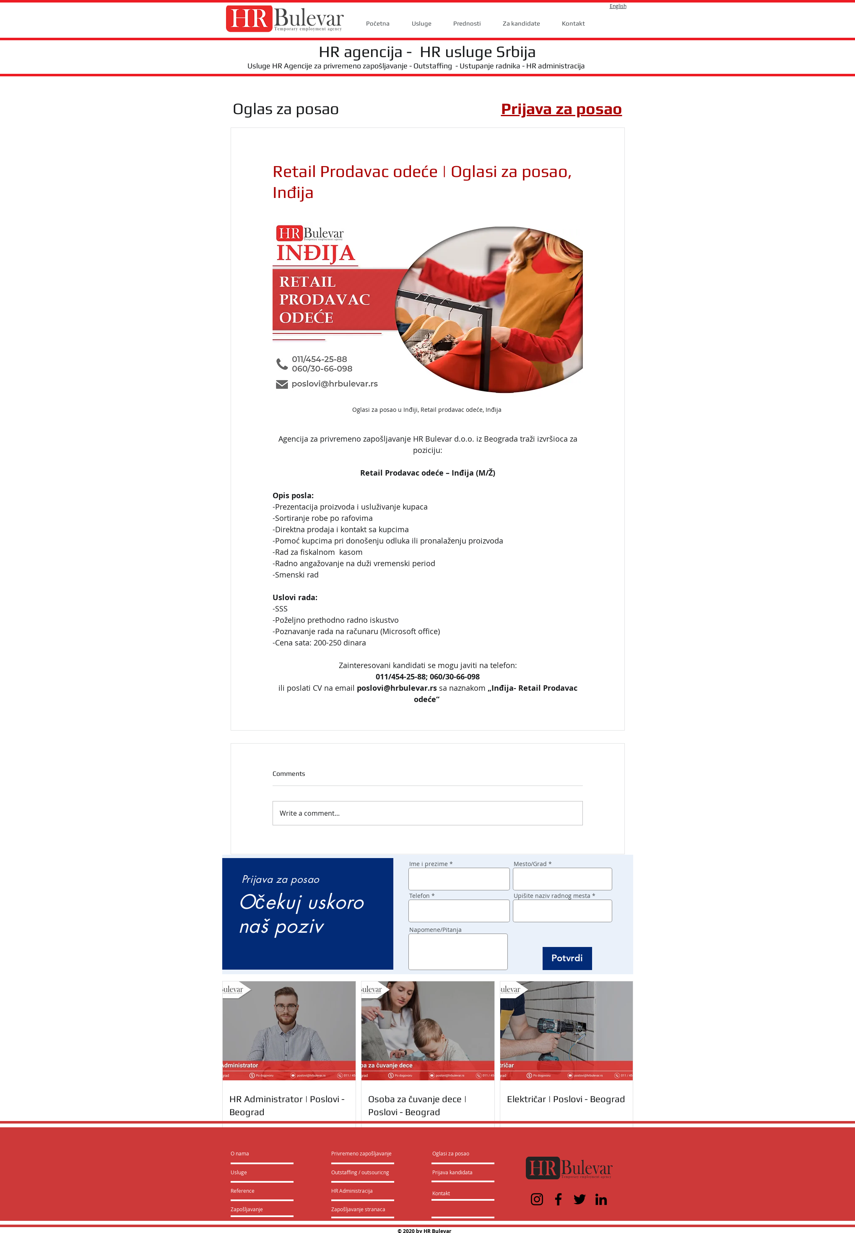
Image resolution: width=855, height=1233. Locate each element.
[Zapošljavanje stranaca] (358, 1209)
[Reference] (253, 1190)
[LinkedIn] (601, 1199)
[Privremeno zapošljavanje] (361, 1153)
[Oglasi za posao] (450, 1153)
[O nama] (263, 1153)
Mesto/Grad (530, 864)
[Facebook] (558, 1199)
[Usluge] (255, 1172)
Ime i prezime (428, 864)
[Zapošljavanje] (253, 1209)
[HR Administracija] (354, 1190)
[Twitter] (580, 1199)
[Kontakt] (449, 1193)
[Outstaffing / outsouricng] (360, 1172)
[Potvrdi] (567, 958)
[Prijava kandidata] (452, 1172)
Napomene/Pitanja (435, 930)
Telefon (419, 896)
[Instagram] (537, 1199)
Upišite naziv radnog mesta (552, 896)
